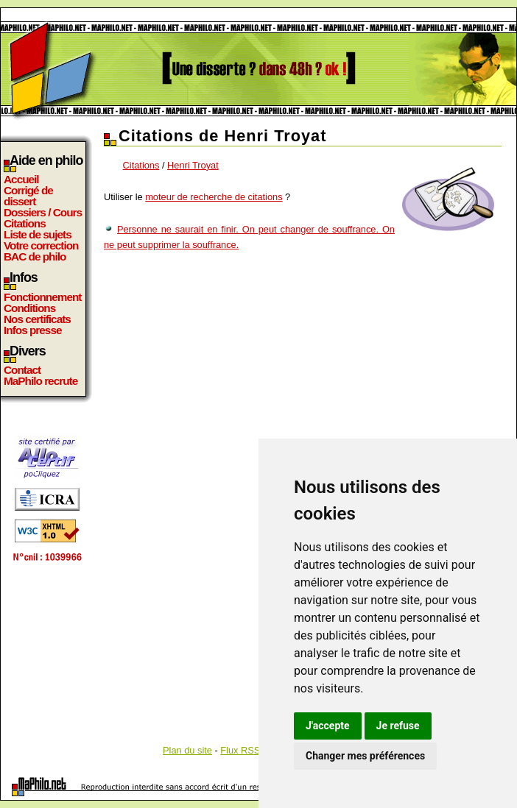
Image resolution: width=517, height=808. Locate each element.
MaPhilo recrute (40, 380)
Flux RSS (240, 750)
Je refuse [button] (398, 725)
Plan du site (187, 750)
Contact (22, 369)
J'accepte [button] (328, 725)
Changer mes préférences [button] (365, 756)
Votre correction (41, 245)
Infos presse (32, 330)
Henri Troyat (193, 165)
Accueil (21, 179)
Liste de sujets (37, 234)
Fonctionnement (42, 296)
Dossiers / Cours (43, 212)
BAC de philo (35, 256)
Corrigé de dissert (28, 196)
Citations (25, 223)
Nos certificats (37, 319)
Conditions (29, 307)
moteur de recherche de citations (213, 196)
